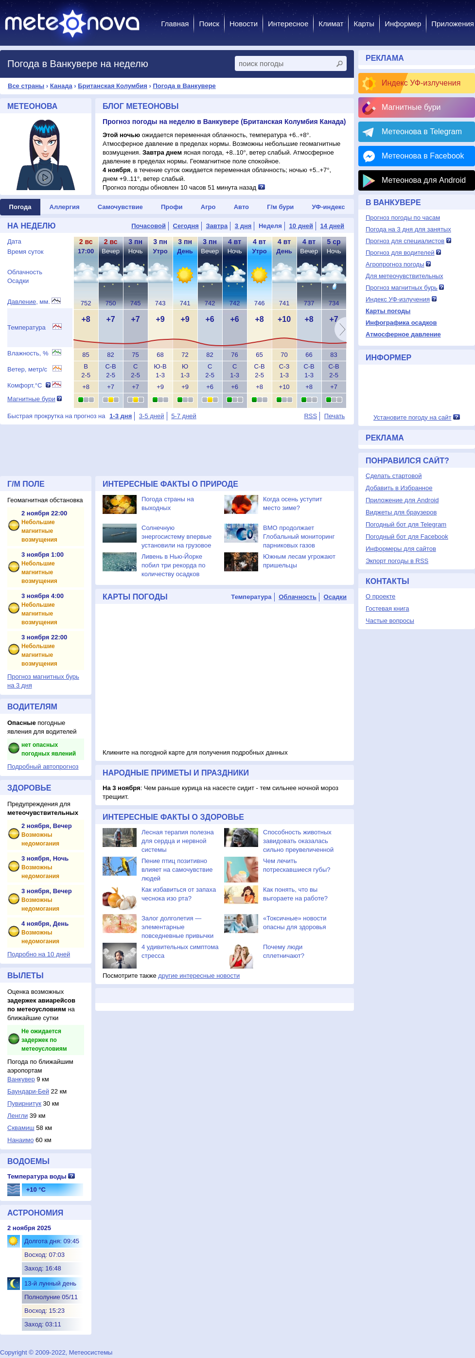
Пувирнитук (24, 1103)
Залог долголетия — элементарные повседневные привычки (177, 927)
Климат (330, 23)
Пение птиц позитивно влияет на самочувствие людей (176, 869)
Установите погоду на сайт (412, 417)
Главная (175, 23)
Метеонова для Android (424, 180)
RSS (310, 416)
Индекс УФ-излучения (421, 83)
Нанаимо (20, 1140)
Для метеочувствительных (404, 276)
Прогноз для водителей (400, 252)
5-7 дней (183, 416)
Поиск (209, 23)
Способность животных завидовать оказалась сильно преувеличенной (298, 841)
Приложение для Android (402, 500)
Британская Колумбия (112, 85)
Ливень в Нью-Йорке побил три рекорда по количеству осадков (173, 565)
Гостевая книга (387, 608)
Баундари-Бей (28, 1091)
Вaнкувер (21, 1079)
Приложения (452, 23)
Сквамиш (21, 1127)
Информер (403, 23)
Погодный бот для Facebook (407, 536)
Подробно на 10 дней (38, 954)
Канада (61, 85)
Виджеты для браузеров (401, 512)
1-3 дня (120, 416)
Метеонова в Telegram (422, 131)
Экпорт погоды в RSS (397, 560)
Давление (21, 301)
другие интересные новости (199, 975)
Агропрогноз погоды (395, 264)
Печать (334, 416)
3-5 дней (151, 416)
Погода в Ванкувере (184, 85)
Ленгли (17, 1115)
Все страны (26, 85)
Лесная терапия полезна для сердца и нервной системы (177, 841)
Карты (363, 23)
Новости (243, 23)
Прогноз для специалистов (405, 241)
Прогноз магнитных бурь (402, 287)
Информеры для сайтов (401, 548)
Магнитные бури (31, 399)
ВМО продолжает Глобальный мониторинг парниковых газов (298, 536)
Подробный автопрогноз (43, 766)
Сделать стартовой (394, 475)
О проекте (380, 596)
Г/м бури (280, 207)
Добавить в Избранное (399, 488)
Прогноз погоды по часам (403, 217)
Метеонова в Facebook (423, 156)
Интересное (288, 23)
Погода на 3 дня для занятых (408, 229)
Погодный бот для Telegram (406, 524)
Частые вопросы (390, 620)
